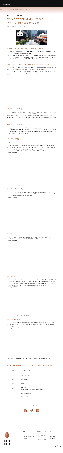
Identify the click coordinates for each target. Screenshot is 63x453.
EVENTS (5, 9)
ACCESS (51, 431)
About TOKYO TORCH (41, 431)
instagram (57, 446)
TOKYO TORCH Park (41, 435)
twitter (60, 446)
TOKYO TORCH (6, 5)
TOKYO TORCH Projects (42, 439)
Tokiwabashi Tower (41, 433)
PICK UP (25, 438)
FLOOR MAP (52, 436)
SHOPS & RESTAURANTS (28, 436)
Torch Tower (40, 436)
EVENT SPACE (53, 438)
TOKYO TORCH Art (41, 438)
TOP (1, 9)
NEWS (24, 440)
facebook (55, 446)
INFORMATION (53, 433)
